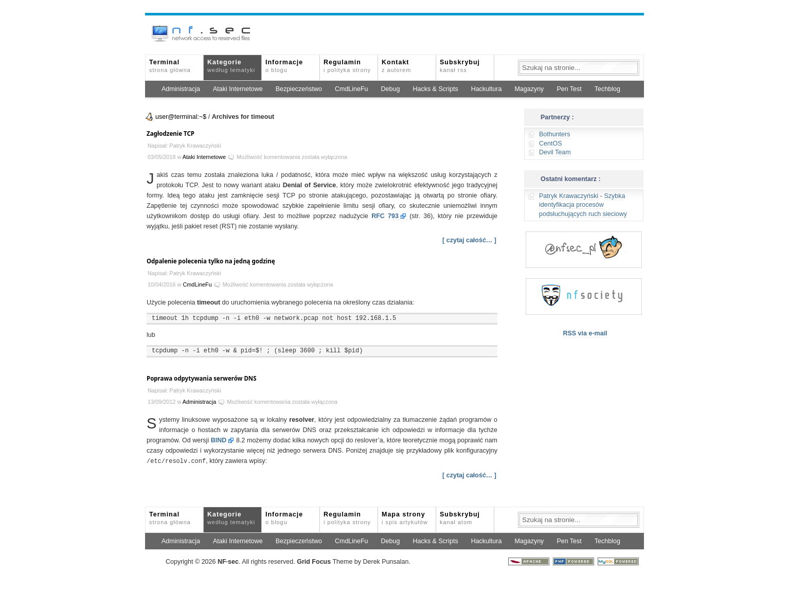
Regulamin (347, 66)
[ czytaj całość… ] (469, 240)
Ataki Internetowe (238, 89)
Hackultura (486, 89)
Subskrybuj (460, 66)
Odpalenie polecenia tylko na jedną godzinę (211, 261)
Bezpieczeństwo (299, 89)
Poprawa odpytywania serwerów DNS (202, 378)
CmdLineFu (351, 89)
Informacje (284, 66)
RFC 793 (385, 216)
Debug (390, 89)
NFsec (228, 561)
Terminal (170, 66)
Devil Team (555, 152)
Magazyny (529, 89)
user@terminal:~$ (180, 116)
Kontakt (396, 66)
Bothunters (554, 134)
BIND (219, 440)
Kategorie (231, 66)
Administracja (181, 89)
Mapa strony (405, 517)
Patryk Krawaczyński (568, 196)
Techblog (607, 89)
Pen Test (569, 89)
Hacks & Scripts (435, 89)
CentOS (550, 143)
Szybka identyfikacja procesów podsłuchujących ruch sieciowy (583, 205)
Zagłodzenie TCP (170, 133)
